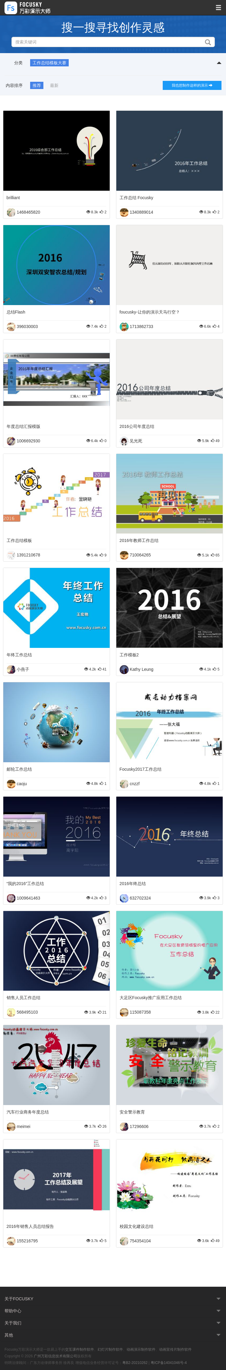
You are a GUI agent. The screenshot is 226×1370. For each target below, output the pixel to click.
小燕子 (23, 669)
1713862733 (141, 326)
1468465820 (28, 212)
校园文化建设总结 (136, 1226)
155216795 (27, 1240)
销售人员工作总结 (23, 997)
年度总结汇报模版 (23, 426)
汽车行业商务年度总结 (28, 1112)
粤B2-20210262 (135, 1363)
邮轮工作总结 (19, 769)
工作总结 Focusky (136, 197)
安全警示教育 (132, 1112)
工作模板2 (129, 654)
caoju (22, 783)
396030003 (27, 326)
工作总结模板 (19, 540)
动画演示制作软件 (141, 1349)
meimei (23, 1126)
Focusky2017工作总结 (141, 769)
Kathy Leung (141, 669)
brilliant (13, 197)
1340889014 (141, 212)
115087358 (140, 1012)
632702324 (140, 897)
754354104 (140, 1240)
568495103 (27, 1012)
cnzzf (135, 783)
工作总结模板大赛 (49, 62)
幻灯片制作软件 (110, 1349)
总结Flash (16, 312)
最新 (54, 85)
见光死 (136, 440)
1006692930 (28, 440)
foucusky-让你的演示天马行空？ (150, 312)
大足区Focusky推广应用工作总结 (151, 997)
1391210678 (28, 555)
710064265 (140, 555)
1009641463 (28, 897)
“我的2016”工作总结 (25, 883)
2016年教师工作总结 (139, 540)
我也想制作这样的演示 (192, 85)
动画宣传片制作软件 (175, 1349)
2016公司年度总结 (137, 426)
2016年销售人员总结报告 (30, 1226)
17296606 (139, 1126)
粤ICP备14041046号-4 (169, 1363)
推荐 (37, 85)
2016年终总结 (133, 883)
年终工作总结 (19, 654)
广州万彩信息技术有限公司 (55, 1356)
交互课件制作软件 (79, 1349)
